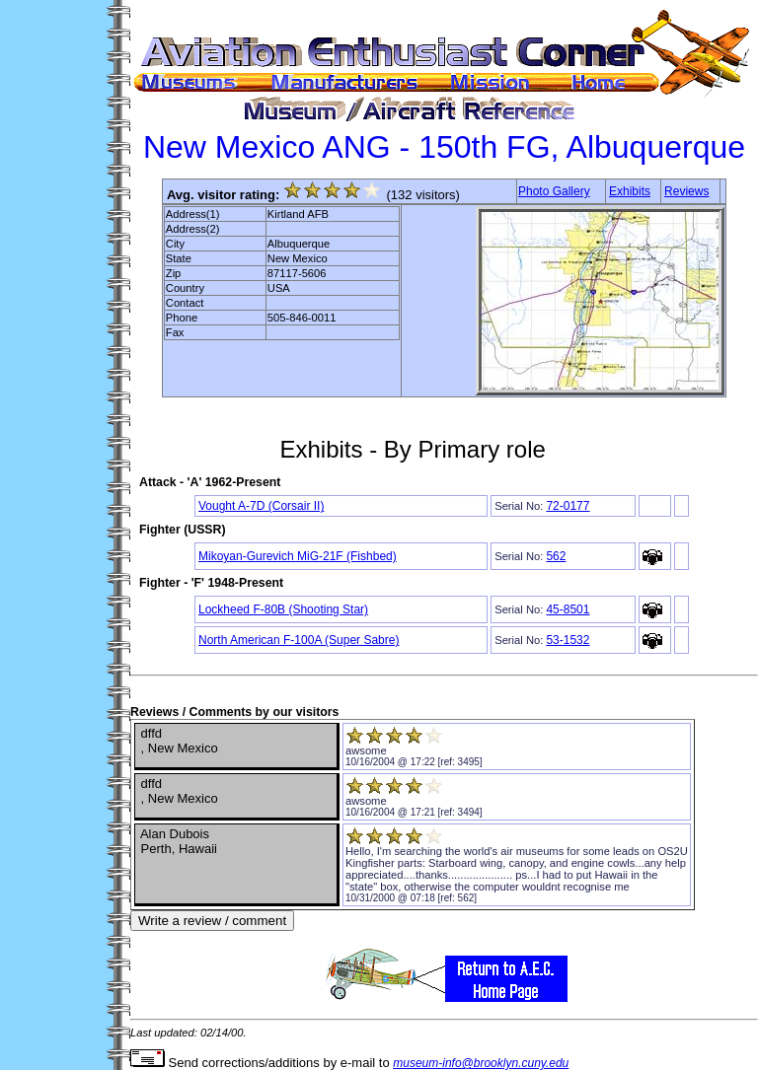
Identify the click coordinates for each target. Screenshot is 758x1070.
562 (556, 556)
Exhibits (629, 191)
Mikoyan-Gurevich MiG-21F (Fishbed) (297, 556)
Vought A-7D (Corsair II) (261, 506)
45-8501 (567, 609)
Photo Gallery (554, 191)
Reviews (686, 191)
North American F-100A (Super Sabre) (298, 640)
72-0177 (567, 506)
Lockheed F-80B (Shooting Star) (283, 609)
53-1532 (567, 640)
